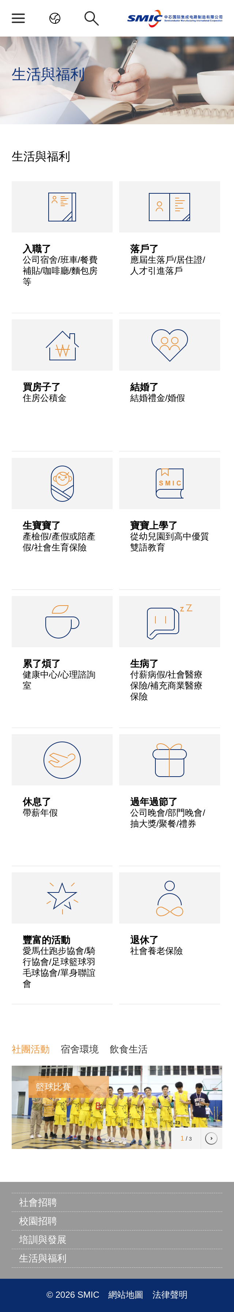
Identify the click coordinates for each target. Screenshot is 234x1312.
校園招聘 (38, 1221)
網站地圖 (127, 1295)
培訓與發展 (43, 1239)
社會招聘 (38, 1202)
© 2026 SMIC (74, 1295)
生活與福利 (43, 1258)
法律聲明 (170, 1295)
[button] (211, 1138)
